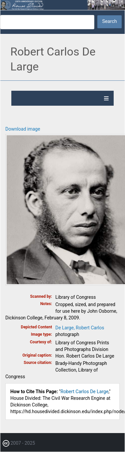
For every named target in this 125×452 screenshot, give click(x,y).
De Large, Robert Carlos (79, 327)
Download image (22, 129)
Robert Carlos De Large (85, 391)
